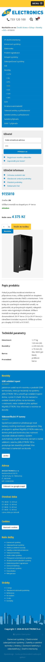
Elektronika (8, 48)
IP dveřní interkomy (12, 40)
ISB (5, 66)
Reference (10, 593)
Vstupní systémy (11, 57)
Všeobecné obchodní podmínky (18, 590)
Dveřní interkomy (30, 649)
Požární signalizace (12, 52)
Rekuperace (11, 573)
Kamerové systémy (12, 44)
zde (32, 448)
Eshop (31, 27)
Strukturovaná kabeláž (13, 106)
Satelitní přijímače (11, 119)
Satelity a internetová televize (17, 550)
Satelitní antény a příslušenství (16, 114)
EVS (4, 30)
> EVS (8, 86)
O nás (9, 598)
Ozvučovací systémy (14, 568)
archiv (5, 456)
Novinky (39, 27)
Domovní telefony (13, 566)
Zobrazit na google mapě (14, 486)
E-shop (9, 588)
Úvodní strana (22, 27)
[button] (37, 3)
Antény (17, 645)
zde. (10, 410)
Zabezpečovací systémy (14, 61)
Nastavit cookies (10, 527)
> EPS (8, 82)
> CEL (8, 78)
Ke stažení (10, 595)
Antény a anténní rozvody (16, 547)
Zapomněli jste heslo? (16, 161)
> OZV (8, 94)
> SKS (8, 98)
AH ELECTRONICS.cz (31, 629)
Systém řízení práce (21, 634)
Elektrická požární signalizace (17, 563)
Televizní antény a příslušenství (17, 110)
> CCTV (8, 74)
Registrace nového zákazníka (19, 157)
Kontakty (10, 601)
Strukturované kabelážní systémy (19, 560)
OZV (6, 102)
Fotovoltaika (11, 571)
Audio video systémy (14, 555)
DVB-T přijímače (11, 123)
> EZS (8, 90)
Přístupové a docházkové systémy (19, 558)
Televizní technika (13, 553)
